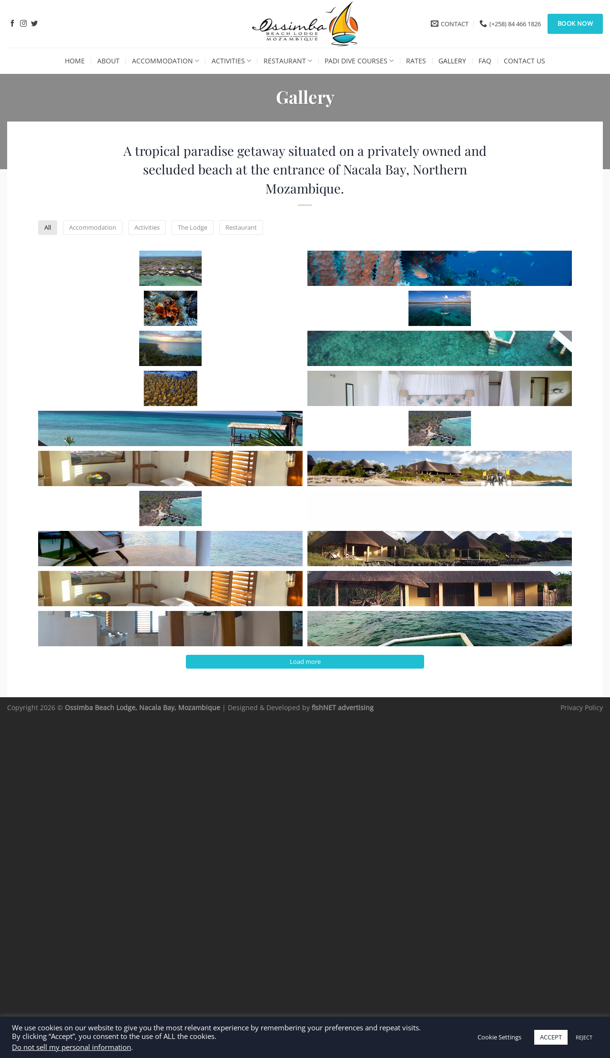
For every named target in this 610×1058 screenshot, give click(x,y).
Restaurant (288, 60)
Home (75, 60)
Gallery (452, 60)
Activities (231, 60)
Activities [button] (301, 228)
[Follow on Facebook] (12, 24)
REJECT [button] (584, 1037)
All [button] (177, 228)
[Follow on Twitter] (34, 24)
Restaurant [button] (419, 228)
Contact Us (524, 60)
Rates (416, 60)
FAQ (484, 60)
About (108, 60)
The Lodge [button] (359, 228)
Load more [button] (305, 995)
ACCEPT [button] (551, 1037)
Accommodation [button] (234, 228)
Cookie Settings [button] (499, 1037)
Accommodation (165, 60)
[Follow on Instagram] (23, 24)
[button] (103, 296)
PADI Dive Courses (359, 60)
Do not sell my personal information (71, 1047)
